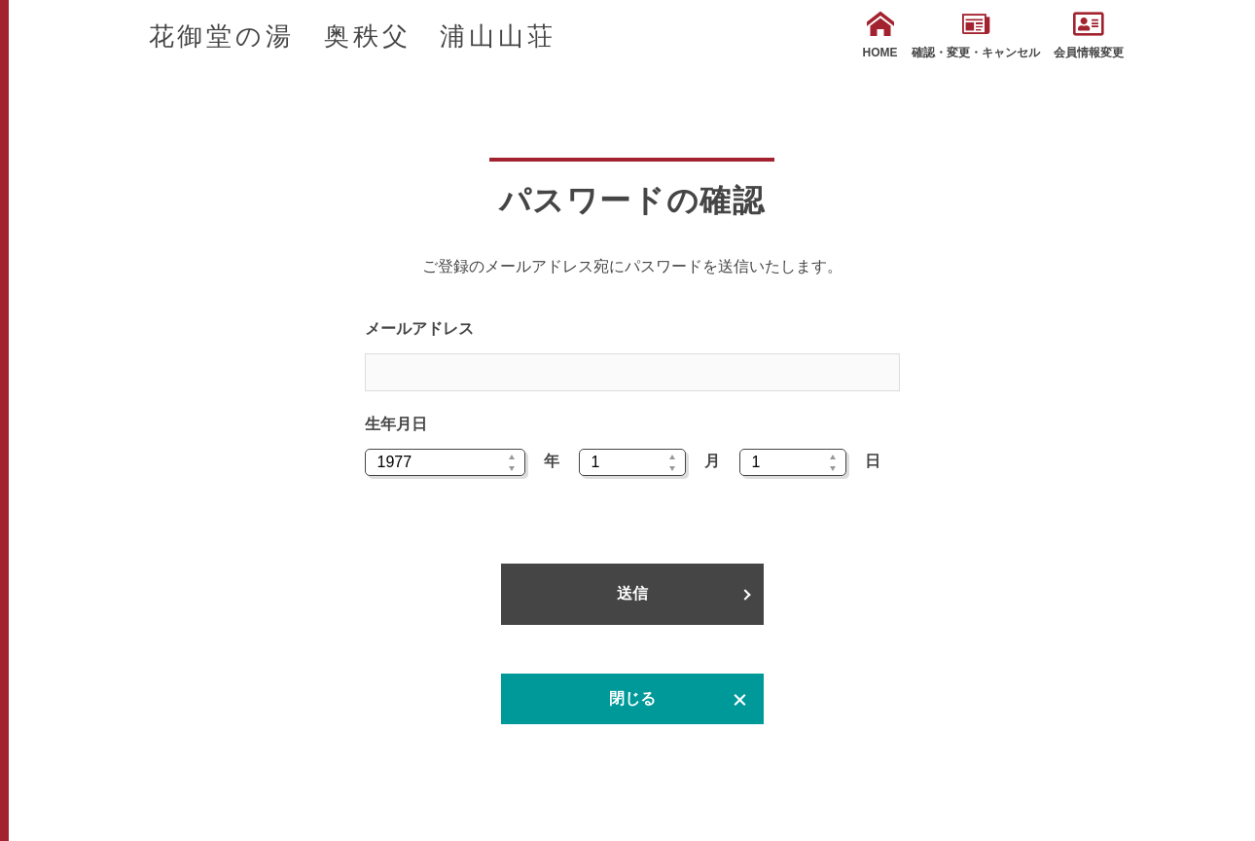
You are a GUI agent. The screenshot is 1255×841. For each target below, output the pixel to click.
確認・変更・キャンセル (976, 35)
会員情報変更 (1089, 35)
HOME (880, 35)
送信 (632, 593)
